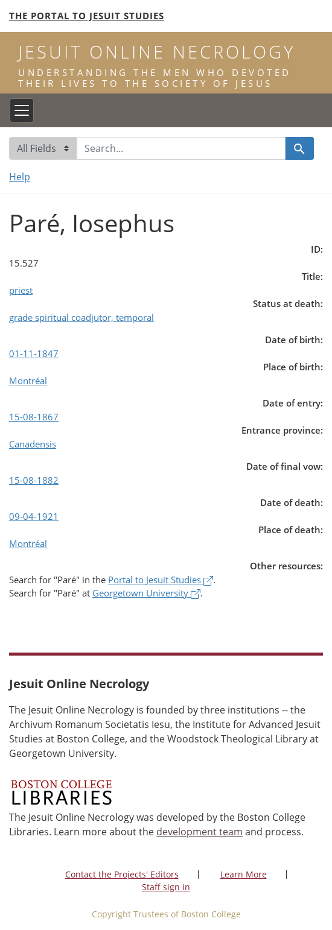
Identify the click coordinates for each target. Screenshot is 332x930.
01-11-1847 (34, 353)
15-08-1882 (34, 480)
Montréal (28, 381)
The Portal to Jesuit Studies (86, 16)
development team (199, 831)
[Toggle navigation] (22, 110)
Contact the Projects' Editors (122, 874)
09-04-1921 (34, 516)
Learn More (243, 874)
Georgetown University (146, 593)
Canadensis (32, 444)
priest (21, 290)
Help (19, 176)
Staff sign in (166, 887)
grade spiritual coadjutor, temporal (81, 317)
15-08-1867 (34, 417)
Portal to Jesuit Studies (160, 580)
